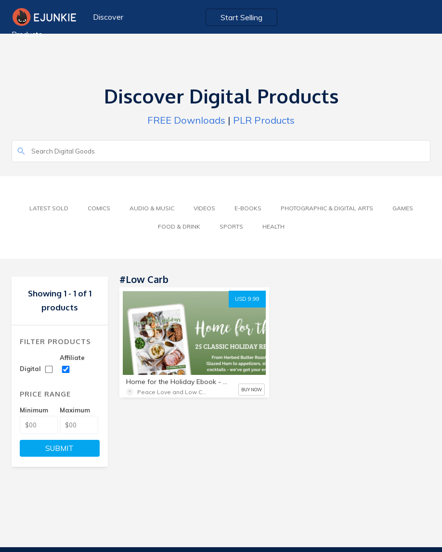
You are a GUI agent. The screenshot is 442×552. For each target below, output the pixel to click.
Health (273, 226)
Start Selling (241, 17)
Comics (99, 208)
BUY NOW (251, 389)
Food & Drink (179, 226)
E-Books (247, 208)
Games (402, 208)
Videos (204, 208)
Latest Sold (48, 208)
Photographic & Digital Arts (327, 208)
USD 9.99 (247, 298)
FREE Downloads (186, 120)
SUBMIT (59, 448)
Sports (231, 226)
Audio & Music (152, 208)
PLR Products (264, 120)
